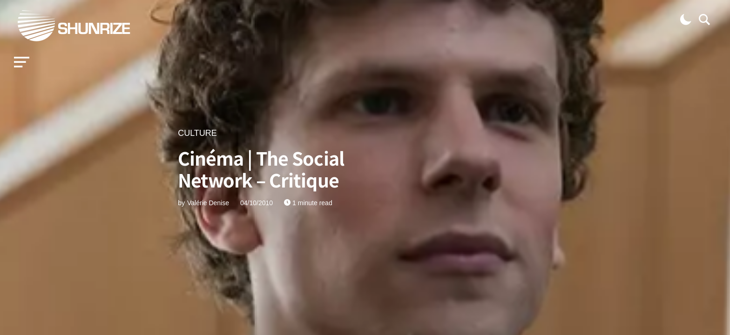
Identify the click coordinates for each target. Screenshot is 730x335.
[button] (21, 62)
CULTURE (197, 133)
